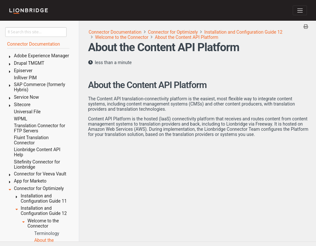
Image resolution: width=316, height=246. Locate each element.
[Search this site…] (36, 32)
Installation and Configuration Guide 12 (243, 32)
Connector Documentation (115, 32)
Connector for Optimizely (173, 32)
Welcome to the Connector (121, 37)
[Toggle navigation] (300, 10)
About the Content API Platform (186, 37)
